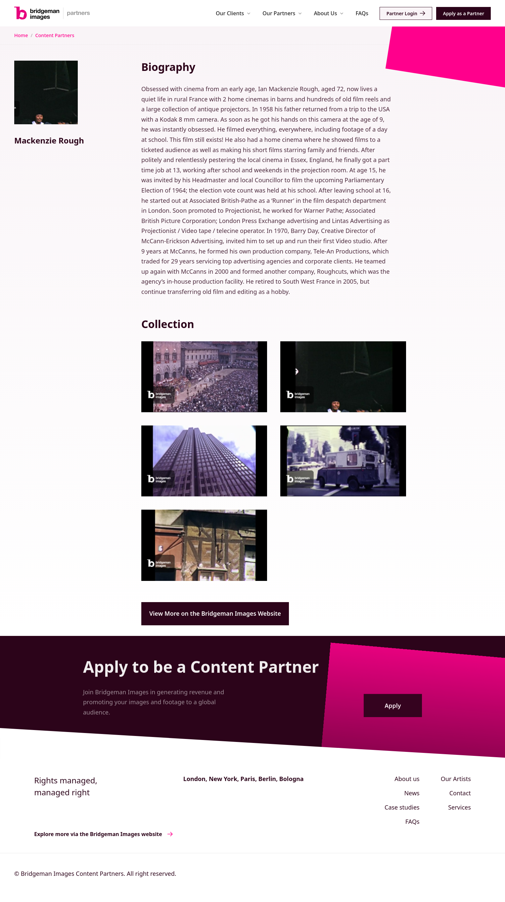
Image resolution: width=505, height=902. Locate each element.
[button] (233, 13)
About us (407, 779)
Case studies (402, 807)
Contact (460, 793)
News (411, 793)
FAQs (361, 13)
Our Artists (456, 779)
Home (21, 35)
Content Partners (54, 35)
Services (459, 807)
